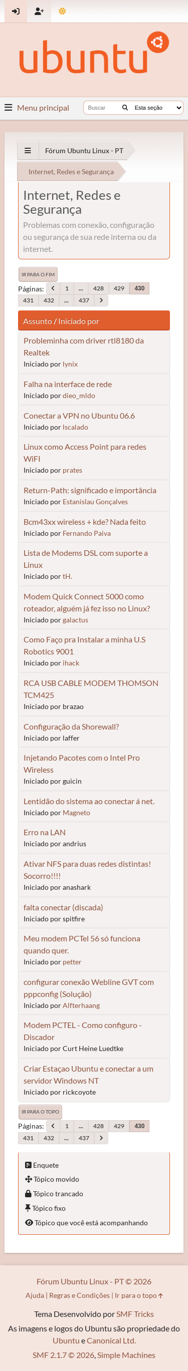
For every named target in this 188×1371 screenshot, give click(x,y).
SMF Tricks (135, 1313)
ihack (71, 662)
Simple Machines (126, 1354)
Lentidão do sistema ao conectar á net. (89, 801)
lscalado (75, 427)
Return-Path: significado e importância (90, 490)
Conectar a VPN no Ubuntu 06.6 (79, 415)
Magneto (76, 812)
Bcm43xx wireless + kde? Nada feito (85, 521)
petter (72, 961)
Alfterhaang (81, 1005)
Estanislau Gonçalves (95, 501)
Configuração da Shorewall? (71, 726)
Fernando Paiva (87, 533)
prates (72, 470)
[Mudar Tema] (62, 11)
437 (84, 300)
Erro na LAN (45, 832)
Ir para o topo (40, 1112)
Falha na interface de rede (68, 384)
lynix (70, 364)
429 (119, 288)
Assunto (37, 320)
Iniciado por (78, 320)
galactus (75, 619)
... (81, 288)
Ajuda (35, 1295)
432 (49, 300)
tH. (67, 576)
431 (28, 300)
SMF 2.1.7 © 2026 (63, 1354)
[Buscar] (125, 108)
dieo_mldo (79, 395)
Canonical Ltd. (111, 1340)
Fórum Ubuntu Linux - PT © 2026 (94, 1281)
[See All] (28, 150)
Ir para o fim (38, 274)
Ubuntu (66, 1340)
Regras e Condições (79, 1295)
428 (98, 288)
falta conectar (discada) (63, 907)
